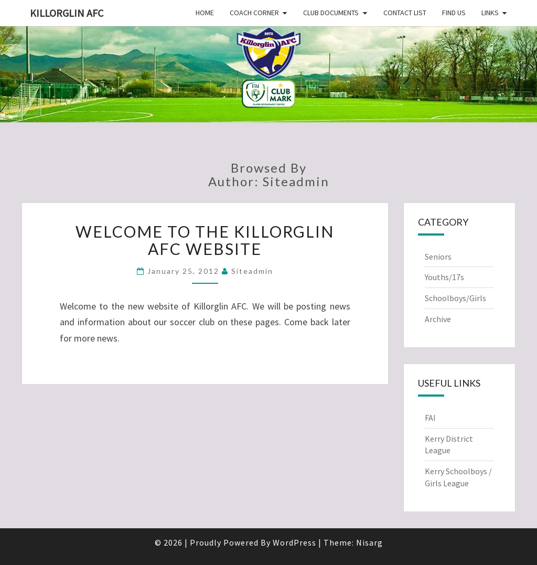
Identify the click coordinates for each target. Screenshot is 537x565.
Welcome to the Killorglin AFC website (205, 240)
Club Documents (331, 12)
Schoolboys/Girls (455, 298)
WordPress (294, 542)
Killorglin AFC (66, 12)
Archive (438, 319)
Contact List (404, 12)
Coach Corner (254, 12)
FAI (430, 417)
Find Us (454, 12)
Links (490, 12)
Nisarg (369, 542)
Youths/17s (444, 277)
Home (205, 12)
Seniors (438, 256)
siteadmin (252, 270)
